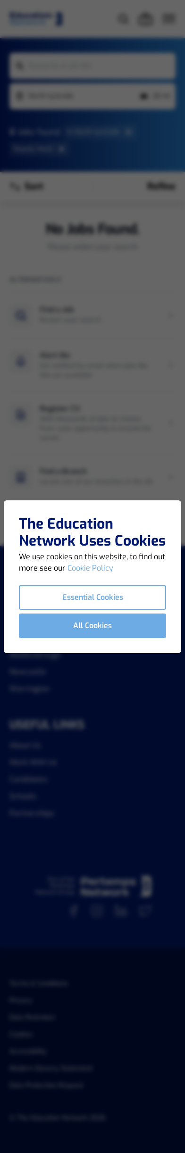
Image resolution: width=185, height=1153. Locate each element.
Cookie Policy (90, 568)
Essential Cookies (92, 597)
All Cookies (92, 625)
